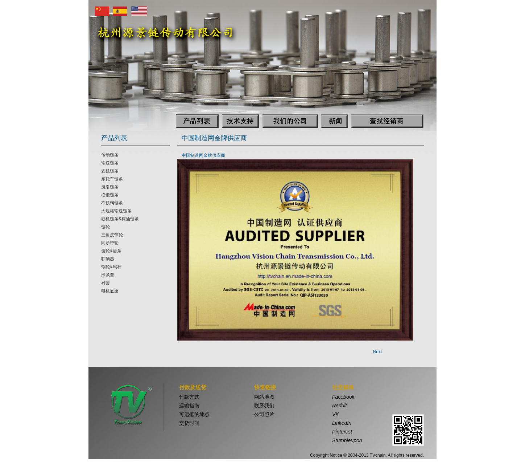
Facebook (343, 397)
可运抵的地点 (194, 414)
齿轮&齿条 (111, 250)
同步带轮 (110, 242)
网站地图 (264, 397)
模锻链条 (110, 195)
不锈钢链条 (112, 202)
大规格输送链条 (116, 210)
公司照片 (264, 414)
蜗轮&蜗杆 (111, 266)
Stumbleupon (347, 440)
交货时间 (189, 423)
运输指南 (189, 405)
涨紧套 (107, 274)
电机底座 (110, 290)
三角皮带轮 (112, 234)
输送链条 (110, 163)
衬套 (105, 282)
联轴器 (107, 258)
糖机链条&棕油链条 (120, 218)
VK (335, 414)
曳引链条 (110, 187)
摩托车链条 (112, 179)
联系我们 (264, 405)
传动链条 (110, 155)
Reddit (339, 405)
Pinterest (342, 432)
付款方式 (189, 397)
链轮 (105, 226)
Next (377, 351)
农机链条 (110, 171)
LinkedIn (341, 423)
